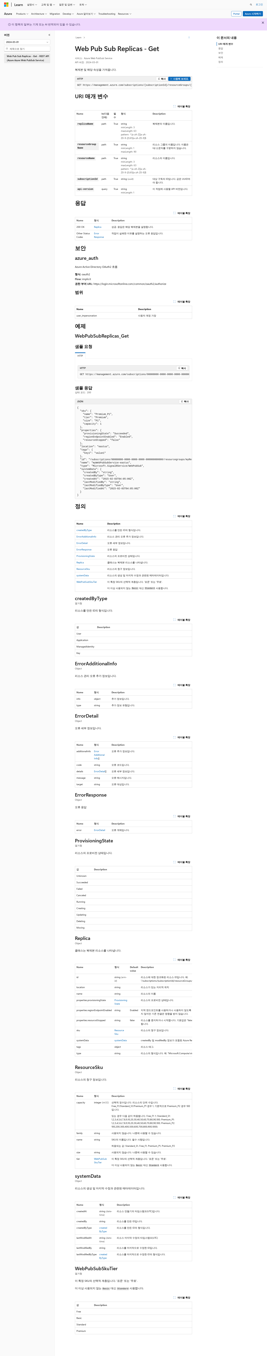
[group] (133, 85)
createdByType (84, 530)
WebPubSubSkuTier (86, 581)
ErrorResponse (83, 549)
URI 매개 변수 (225, 43)
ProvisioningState (85, 556)
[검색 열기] (251, 5)
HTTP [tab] (80, 355)
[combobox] (27, 42)
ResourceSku (83, 568)
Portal (236, 13)
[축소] (49, 35)
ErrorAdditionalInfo (86, 536)
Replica (97, 226)
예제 (220, 57)
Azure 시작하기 (253, 13)
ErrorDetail (82, 543)
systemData (82, 575)
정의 (220, 61)
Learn (78, 37)
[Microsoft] (6, 4)
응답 (220, 48)
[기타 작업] (189, 37)
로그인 (259, 4)
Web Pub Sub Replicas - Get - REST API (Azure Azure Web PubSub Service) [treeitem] (28, 58)
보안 (220, 52)
